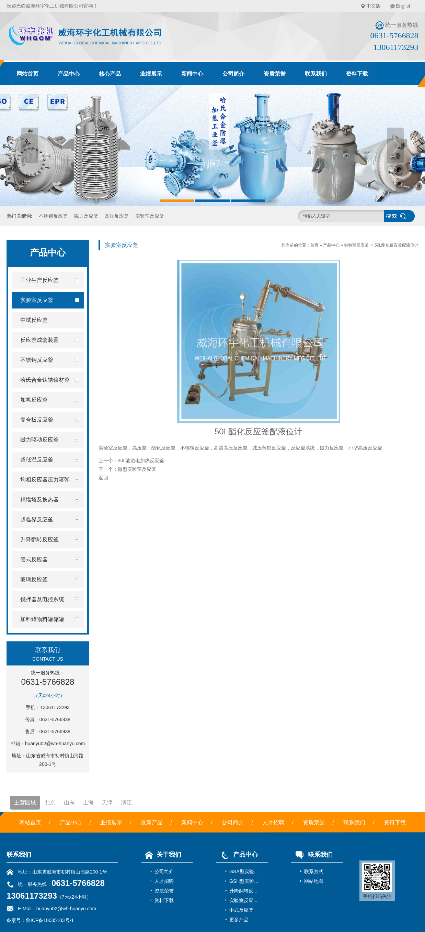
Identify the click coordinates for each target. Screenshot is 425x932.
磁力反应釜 (86, 216)
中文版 (373, 6)
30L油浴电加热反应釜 (141, 460)
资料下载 (357, 74)
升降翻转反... (243, 890)
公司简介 (233, 74)
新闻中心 (192, 74)
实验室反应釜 (149, 216)
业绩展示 (151, 74)
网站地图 (313, 881)
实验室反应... (243, 900)
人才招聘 (273, 822)
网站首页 (27, 74)
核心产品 (110, 74)
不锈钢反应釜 (53, 216)
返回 (103, 477)
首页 (314, 245)
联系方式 (313, 871)
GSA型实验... (243, 871)
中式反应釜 (241, 910)
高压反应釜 (117, 216)
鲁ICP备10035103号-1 (50, 920)
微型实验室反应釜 (137, 469)
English (404, 6)
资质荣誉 (275, 74)
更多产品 (239, 919)
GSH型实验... (243, 881)
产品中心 (69, 74)
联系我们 (316, 74)
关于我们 (161, 854)
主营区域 (25, 802)
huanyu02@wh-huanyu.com (55, 743)
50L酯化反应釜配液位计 (396, 245)
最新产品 (152, 822)
